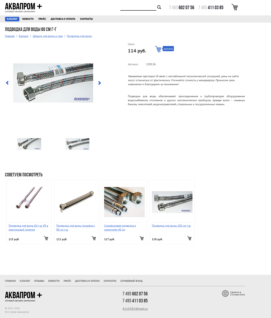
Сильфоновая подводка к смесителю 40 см (120, 227)
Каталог (12, 19)
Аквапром (23, 6)
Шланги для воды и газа (48, 36)
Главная (10, 36)
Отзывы (39, 281)
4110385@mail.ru (135, 309)
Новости (28, 19)
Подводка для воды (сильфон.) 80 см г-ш (75, 227)
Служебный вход (131, 281)
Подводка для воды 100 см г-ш (171, 225)
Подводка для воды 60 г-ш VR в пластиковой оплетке (28, 227)
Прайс (42, 19)
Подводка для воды (79, 36)
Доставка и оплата (63, 19)
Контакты (86, 19)
